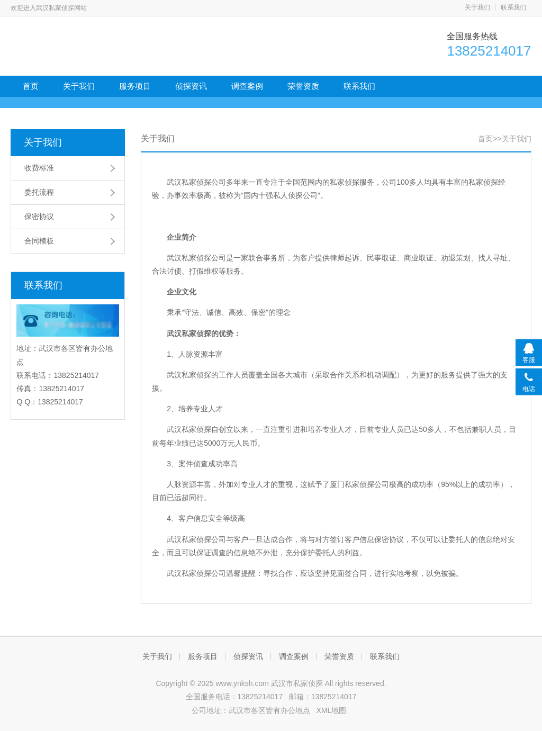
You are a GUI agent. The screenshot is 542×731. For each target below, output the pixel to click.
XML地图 (332, 710)
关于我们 (477, 7)
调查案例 (247, 86)
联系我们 (513, 7)
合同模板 (39, 241)
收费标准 (39, 168)
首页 (31, 86)
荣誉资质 (303, 86)
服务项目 (135, 86)
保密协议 (39, 216)
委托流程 (39, 192)
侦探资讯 (191, 86)
